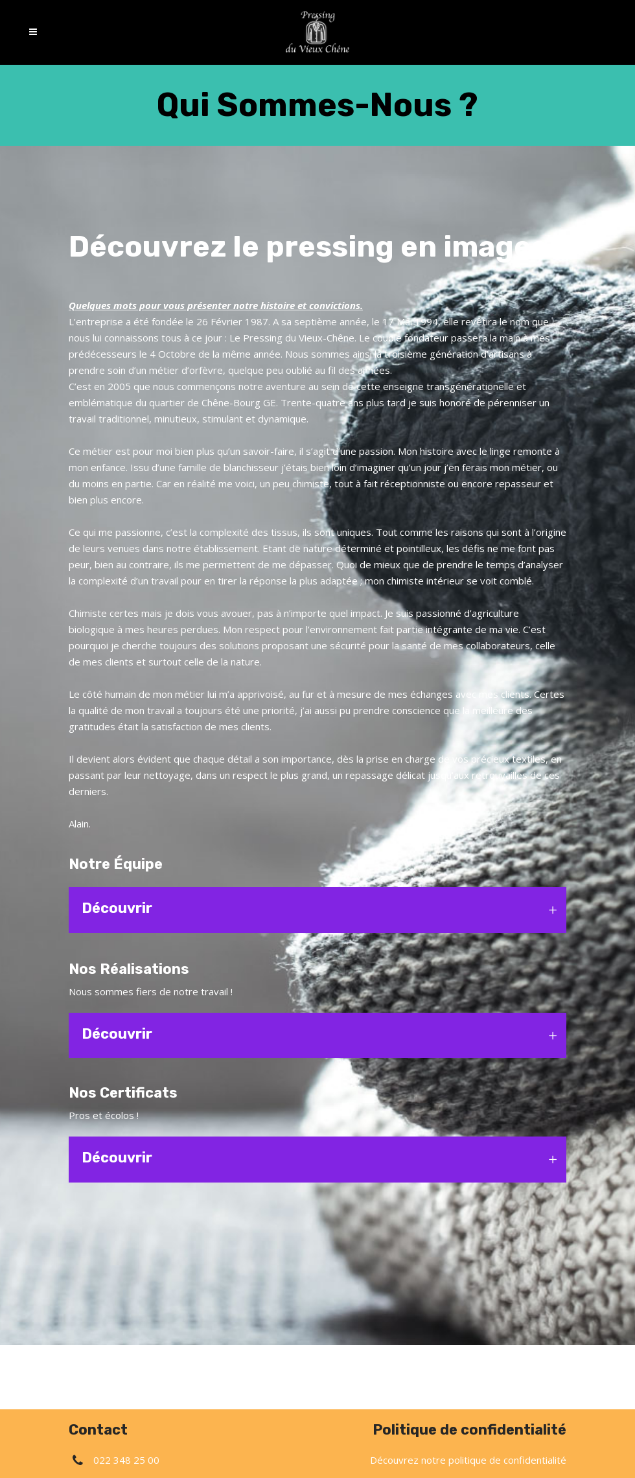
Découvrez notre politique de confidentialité (468, 1459)
